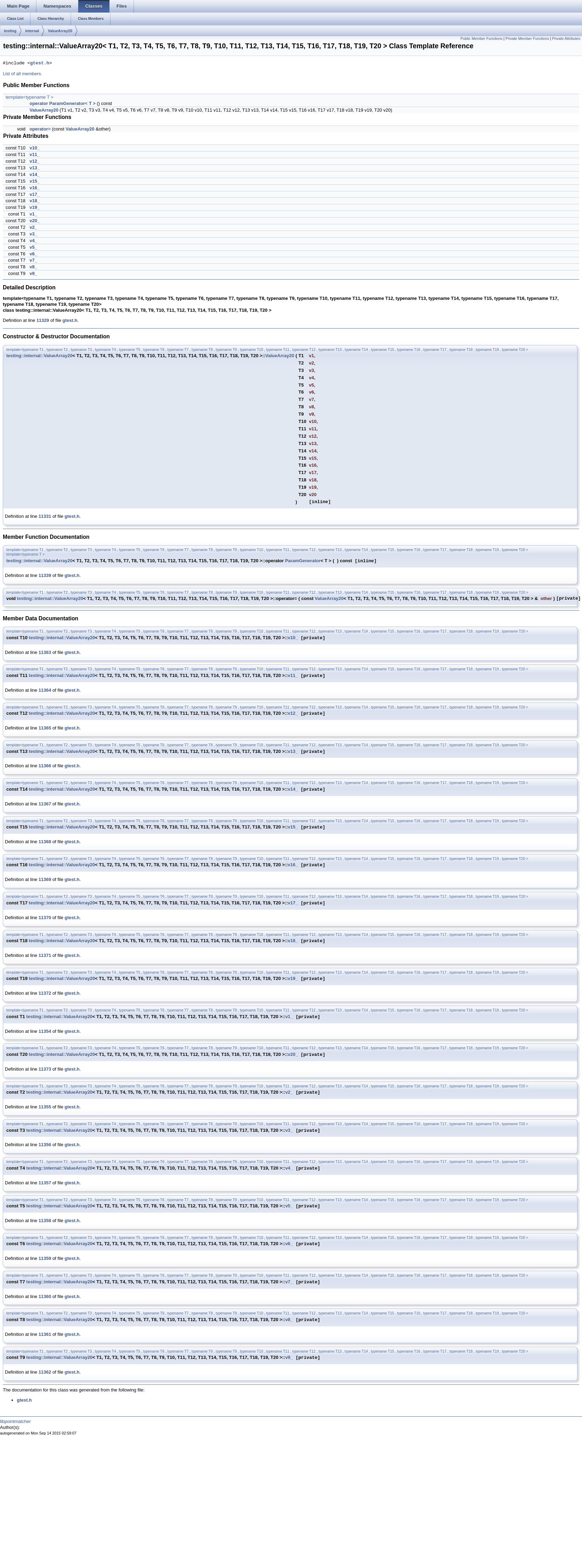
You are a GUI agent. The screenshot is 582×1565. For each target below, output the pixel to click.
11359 (44, 1258)
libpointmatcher (15, 1421)
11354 (44, 1031)
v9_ (33, 273)
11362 (44, 1372)
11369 (44, 879)
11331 (44, 516)
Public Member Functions (481, 38)
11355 (44, 1106)
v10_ (34, 147)
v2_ (33, 227)
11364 (44, 690)
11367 (44, 803)
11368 (44, 841)
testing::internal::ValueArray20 (39, 355)
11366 (44, 765)
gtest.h (39, 63)
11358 (44, 1220)
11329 (42, 320)
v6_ (33, 253)
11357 (44, 1182)
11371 (44, 955)
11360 (44, 1296)
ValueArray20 (60, 31)
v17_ (34, 194)
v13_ (34, 167)
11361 (44, 1334)
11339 (44, 575)
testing (10, 31)
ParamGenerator (303, 560)
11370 (44, 917)
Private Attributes (566, 38)
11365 (44, 728)
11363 (44, 652)
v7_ (33, 260)
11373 (44, 1069)
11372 (44, 993)
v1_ (33, 214)
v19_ (34, 207)
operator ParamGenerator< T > (62, 103)
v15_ (34, 181)
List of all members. (22, 73)
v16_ (34, 187)
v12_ (34, 161)
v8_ (33, 266)
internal (32, 31)
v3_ (33, 234)
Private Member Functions (527, 38)
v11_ (34, 154)
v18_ (34, 200)
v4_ (33, 240)
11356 (44, 1144)
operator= (39, 129)
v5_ (33, 247)
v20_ (34, 220)
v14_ (34, 174)
